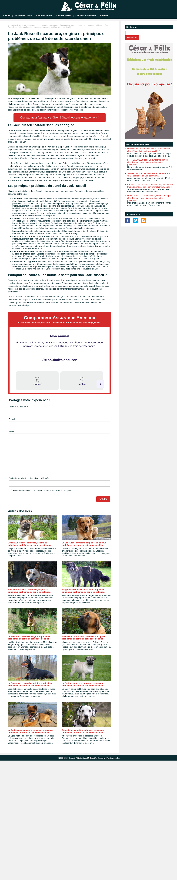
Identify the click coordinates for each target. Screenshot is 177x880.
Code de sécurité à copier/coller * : (29, 478)
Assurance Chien (23, 15)
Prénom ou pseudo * (18, 407)
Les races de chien (93, 25)
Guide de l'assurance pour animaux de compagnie (38, 25)
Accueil (6, 15)
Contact (104, 15)
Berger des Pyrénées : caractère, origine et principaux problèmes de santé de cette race (84, 590)
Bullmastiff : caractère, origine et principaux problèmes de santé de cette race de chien (83, 637)
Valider (103, 499)
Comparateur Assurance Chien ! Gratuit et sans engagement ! (59, 117)
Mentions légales (113, 758)
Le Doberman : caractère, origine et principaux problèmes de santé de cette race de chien (31, 684)
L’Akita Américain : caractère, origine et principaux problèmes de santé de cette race (30, 544)
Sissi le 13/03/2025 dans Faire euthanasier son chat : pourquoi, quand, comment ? (148, 174)
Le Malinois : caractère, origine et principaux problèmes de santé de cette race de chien (30, 637)
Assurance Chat (44, 15)
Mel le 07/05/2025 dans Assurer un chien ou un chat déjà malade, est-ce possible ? (148, 149)
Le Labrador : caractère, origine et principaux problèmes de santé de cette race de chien (84, 544)
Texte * (12, 431)
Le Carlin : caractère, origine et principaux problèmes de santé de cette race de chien (83, 684)
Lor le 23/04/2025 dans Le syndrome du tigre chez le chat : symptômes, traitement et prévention (147, 162)
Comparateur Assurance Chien (72, 25)
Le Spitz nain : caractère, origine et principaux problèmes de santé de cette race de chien (30, 731)
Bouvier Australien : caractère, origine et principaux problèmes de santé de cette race (30, 590)
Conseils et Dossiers (85, 15)
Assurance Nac (63, 15)
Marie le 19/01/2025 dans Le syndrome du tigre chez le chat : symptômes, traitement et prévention (148, 198)
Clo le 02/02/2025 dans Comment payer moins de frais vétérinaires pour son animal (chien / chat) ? (150, 185)
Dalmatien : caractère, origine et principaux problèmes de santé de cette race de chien (83, 731)
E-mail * (12, 419)
